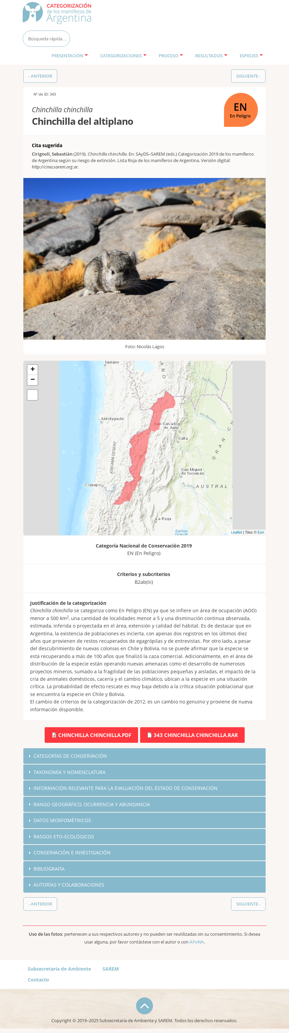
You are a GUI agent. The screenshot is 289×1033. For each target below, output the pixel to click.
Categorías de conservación (70, 756)
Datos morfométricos (62, 820)
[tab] (144, 756)
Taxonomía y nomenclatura (70, 772)
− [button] (32, 380)
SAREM (111, 969)
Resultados (211, 56)
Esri (261, 532)
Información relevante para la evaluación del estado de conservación (126, 788)
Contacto (38, 980)
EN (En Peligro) (240, 96)
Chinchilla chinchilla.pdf (94, 735)
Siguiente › (248, 76)
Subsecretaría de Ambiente (59, 969)
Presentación (69, 56)
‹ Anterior (40, 76)
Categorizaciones (123, 56)
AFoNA (197, 943)
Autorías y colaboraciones (69, 885)
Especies (251, 56)
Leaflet (236, 532)
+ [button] (32, 370)
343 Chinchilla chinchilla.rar (196, 735)
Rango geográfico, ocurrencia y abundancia (92, 804)
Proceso (171, 56)
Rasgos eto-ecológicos (64, 837)
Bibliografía (49, 869)
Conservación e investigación (72, 853)
